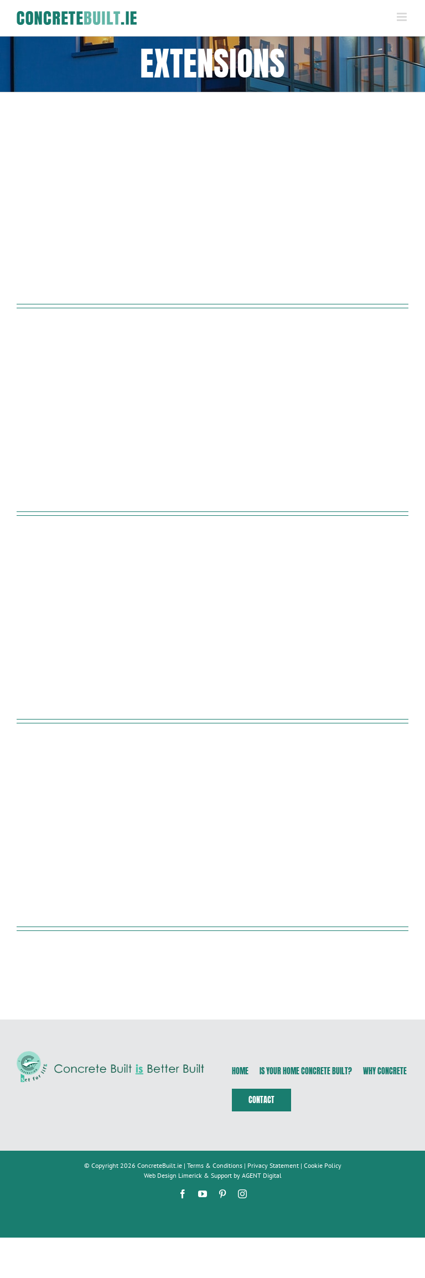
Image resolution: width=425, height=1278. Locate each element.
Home (240, 1071)
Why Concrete (385, 1071)
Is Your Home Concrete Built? (306, 1071)
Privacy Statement (273, 1165)
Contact (261, 1100)
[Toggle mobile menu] (402, 17)
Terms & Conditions (214, 1165)
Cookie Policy (322, 1165)
